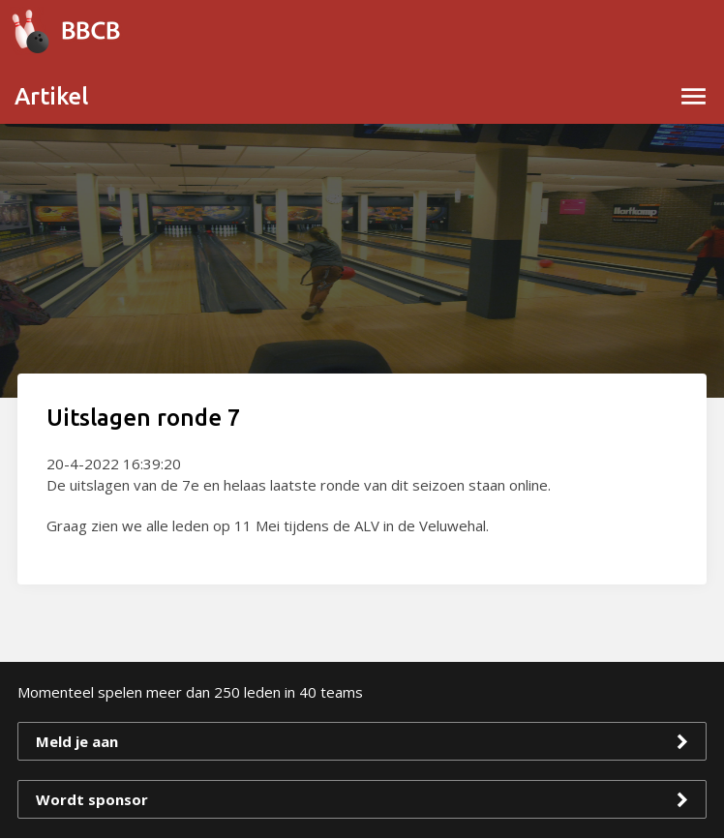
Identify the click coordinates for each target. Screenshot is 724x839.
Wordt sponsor (92, 799)
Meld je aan (77, 741)
